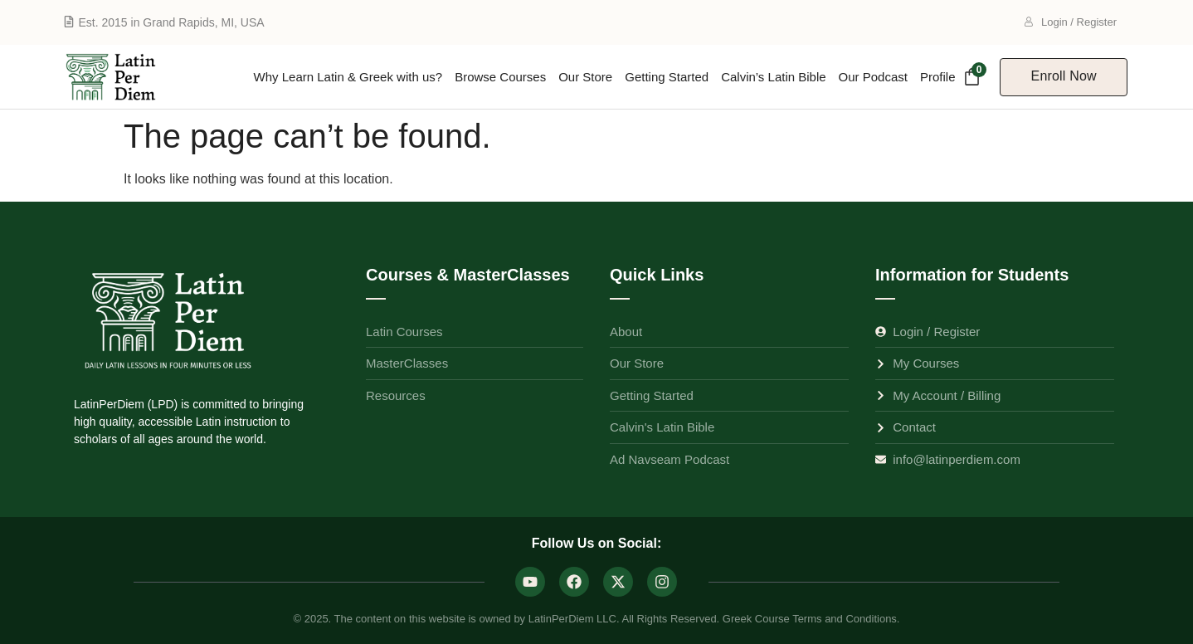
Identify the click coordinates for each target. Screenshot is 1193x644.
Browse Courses (500, 77)
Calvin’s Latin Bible (773, 77)
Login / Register (1070, 22)
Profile (938, 77)
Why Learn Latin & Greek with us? (348, 77)
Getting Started (666, 77)
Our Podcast (873, 77)
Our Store (585, 77)
